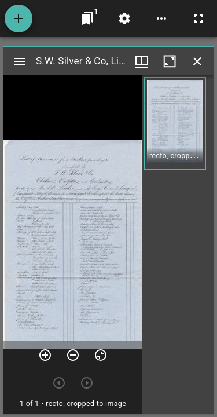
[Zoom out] (73, 355)
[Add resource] (18, 18)
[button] (175, 123)
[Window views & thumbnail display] (142, 61)
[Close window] (197, 61)
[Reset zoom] (101, 355)
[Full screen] (198, 18)
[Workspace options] (161, 18)
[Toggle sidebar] (20, 61)
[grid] (178, 244)
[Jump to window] (87, 18)
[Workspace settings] (124, 18)
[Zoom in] (45, 355)
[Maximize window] (169, 61)
